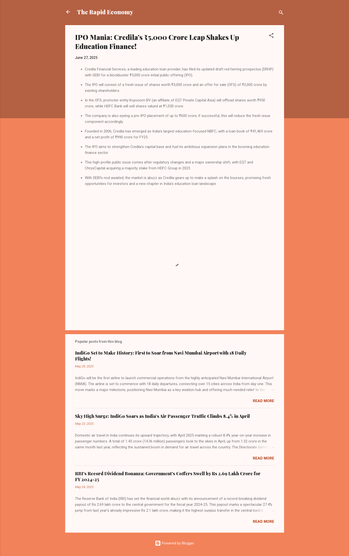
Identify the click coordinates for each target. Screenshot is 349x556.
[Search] (281, 13)
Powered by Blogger (174, 543)
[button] (271, 36)
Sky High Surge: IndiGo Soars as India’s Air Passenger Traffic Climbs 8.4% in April (162, 416)
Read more (263, 401)
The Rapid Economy (105, 12)
